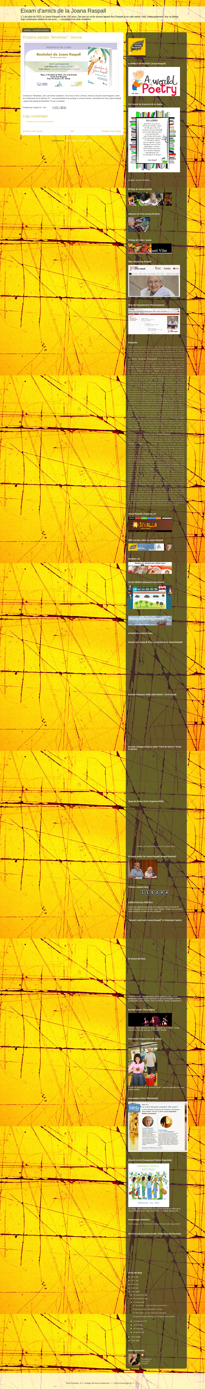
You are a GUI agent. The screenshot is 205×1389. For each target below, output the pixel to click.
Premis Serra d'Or (162, 475)
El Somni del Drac (144, 405)
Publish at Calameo (145, 846)
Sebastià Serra (133, 491)
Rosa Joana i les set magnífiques (140, 487)
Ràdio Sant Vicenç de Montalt (156, 482)
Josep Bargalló (169, 441)
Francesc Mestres (164, 418)
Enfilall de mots (149, 407)
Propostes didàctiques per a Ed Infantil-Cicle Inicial (165, 478)
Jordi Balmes (149, 439)
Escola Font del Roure (148, 411)
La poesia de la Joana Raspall (154, 451)
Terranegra (180, 496)
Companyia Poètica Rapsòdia (150, 387)
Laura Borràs (179, 451)
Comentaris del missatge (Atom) (78, 141)
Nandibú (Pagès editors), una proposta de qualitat (154, 1316)
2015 (133, 1288)
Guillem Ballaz (143, 423)
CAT (129, 380)
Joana (130, 434)
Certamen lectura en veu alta (139, 382)
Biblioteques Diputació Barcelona (172, 371)
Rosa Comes (179, 484)
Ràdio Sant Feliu (140, 482)
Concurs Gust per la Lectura (148, 389)
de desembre (139, 1295)
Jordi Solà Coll (141, 441)
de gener (137, 1332)
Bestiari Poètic (147, 368)
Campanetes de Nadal (153, 375)
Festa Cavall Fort (162, 416)
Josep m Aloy (135, 443)
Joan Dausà (144, 432)
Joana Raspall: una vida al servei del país (152, 437)
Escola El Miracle (134, 411)
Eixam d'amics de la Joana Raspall (63, 11)
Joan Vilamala (179, 432)
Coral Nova (159, 391)
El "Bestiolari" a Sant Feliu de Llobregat (149, 1313)
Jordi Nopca (167, 439)
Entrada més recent (33, 131)
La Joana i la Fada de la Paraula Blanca (148, 448)
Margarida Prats (160, 457)
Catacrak (135, 380)
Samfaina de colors (135, 489)
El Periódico (178, 402)
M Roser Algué (177, 455)
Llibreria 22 (146, 453)
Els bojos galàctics (178, 405)
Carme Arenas (157, 378)
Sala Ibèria (171, 487)
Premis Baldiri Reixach (146, 475)
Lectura (130, 453)
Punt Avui (172, 480)
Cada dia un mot (138, 375)
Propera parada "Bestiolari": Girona (147, 1309)
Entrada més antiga (111, 131)
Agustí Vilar (161, 351)
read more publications (165, 846)
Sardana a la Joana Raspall (172, 489)
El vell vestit (156, 405)
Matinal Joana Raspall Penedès (145, 460)
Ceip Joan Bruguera (157, 380)
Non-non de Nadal (165, 466)
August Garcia (134, 366)
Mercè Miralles (133, 462)
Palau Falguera (166, 469)
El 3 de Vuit (138, 400)
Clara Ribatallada (170, 382)
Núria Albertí (177, 466)
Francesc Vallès (134, 420)
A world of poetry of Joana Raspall (149, 349)
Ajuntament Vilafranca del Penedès (148, 354)
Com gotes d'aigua (177, 384)
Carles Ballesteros (134, 378)
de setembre (139, 1321)
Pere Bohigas (145, 471)
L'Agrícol (131, 446)
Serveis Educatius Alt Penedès (151, 491)
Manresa (150, 457)
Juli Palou (180, 444)
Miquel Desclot (145, 462)
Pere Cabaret (156, 471)
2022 (133, 1277)
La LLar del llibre (168, 448)
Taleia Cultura (171, 496)
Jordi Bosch (159, 439)
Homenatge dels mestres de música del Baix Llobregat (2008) (154, 1224)
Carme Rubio (179, 378)
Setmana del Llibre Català (173, 491)
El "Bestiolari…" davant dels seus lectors (150, 1305)
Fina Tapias (141, 418)
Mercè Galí (180, 460)
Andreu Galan (139, 356)
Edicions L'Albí (136, 398)
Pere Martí (166, 471)
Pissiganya (154, 473)
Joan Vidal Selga (167, 432)
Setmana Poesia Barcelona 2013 (140, 493)
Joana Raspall (163, 434)
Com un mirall (133, 387)
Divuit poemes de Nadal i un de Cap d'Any (153, 396)
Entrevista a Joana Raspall (138, 409)
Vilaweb (177, 502)
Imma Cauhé (134, 427)
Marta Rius (170, 457)
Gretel (135, 423)
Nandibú (155, 466)
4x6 (111, 1383)
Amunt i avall (175, 354)
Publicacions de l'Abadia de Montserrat (144, 480)
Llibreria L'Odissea (158, 453)
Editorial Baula (146, 398)
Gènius (130, 423)
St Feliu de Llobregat (148, 496)
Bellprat (138, 368)
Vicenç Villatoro (151, 502)
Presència (174, 475)
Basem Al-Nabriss (170, 366)
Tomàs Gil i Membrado (147, 498)
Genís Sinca (179, 420)
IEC (162, 425)
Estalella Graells (178, 414)
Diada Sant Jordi (164, 393)
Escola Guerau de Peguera (166, 411)
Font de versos (152, 418)
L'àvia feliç (138, 446)
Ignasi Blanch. (179, 425)
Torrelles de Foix (160, 498)
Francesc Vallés (177, 418)
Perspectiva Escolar (177, 471)
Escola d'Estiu (165, 409)
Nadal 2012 (132, 466)
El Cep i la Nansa (168, 400)
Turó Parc (170, 498)
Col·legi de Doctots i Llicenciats (146, 384)
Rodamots (171, 484)
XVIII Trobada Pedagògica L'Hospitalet (165, 505)
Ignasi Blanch (168, 425)
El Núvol (171, 402)
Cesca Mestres (157, 382)
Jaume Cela (159, 429)
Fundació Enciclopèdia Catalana (163, 420)
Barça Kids (160, 366)
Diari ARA (174, 393)
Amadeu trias (165, 354)
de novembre (139, 1298)
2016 (133, 1284)
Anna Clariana (162, 356)
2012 (133, 1340)
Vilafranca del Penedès (165, 502)
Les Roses (138, 453)
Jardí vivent (150, 429)
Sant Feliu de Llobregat (151, 489)
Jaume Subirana (133, 432)
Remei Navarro (133, 484)
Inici (72, 131)
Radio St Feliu (172, 482)
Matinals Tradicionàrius (166, 460)
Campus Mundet (168, 375)
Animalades (153, 356)
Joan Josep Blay (154, 432)
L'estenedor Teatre (155, 446)
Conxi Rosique (148, 391)
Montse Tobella (144, 464)
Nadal (182, 464)
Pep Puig (136, 471)
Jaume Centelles (169, 429)
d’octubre (137, 1302)
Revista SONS (163, 484)
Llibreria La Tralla (172, 453)
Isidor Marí (160, 427)
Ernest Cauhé (154, 409)
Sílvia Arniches (169, 493)
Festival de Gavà (174, 416)
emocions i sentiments (136, 407)
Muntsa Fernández (172, 464)
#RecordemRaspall (135, 347)
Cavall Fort (143, 380)
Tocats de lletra (133, 498)
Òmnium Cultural (142, 469)
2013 (133, 1337)
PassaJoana (176, 469)
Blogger (135, 1383)
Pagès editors (155, 469)
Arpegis (172, 362)
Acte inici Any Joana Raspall (145, 351)
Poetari (134, 475)
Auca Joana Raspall (177, 364)
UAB (175, 498)
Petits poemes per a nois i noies (139, 473)
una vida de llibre (150, 500)
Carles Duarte (146, 378)
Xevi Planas (144, 505)
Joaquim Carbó (173, 437)
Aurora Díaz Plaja (148, 366)
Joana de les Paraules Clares (144, 434)
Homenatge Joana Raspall (151, 425)
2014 (133, 1291)
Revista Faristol (152, 484)
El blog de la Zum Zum (151, 400)
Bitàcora (131, 373)
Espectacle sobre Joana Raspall (160, 414)
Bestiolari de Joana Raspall (165, 368)
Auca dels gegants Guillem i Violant (157, 364)
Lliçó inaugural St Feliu (143, 455)
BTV (167, 373)
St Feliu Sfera (161, 496)
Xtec (150, 505)
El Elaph (179, 400)
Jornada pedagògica (155, 441)
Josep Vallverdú (151, 444)
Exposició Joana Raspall (147, 416)
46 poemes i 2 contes (150, 347)
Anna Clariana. (174, 356)
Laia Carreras (170, 451)
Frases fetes (146, 420)
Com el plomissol (164, 384)
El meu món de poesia (159, 402)
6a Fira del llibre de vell (168, 347)
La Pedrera (138, 451)
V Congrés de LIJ (138, 502)
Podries (169, 473)
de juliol (136, 1325)
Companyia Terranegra (170, 387)
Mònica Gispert (157, 462)
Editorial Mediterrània (158, 398)
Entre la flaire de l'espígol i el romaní (169, 407)
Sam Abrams (180, 487)
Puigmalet (164, 480)
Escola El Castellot (177, 409)
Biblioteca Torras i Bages (148, 371)
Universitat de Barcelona (165, 500)
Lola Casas (155, 455)
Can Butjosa (180, 375)
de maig (137, 1328)
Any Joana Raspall (144, 358)
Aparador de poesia (174, 359)
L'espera (146, 446)
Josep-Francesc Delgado (167, 444)
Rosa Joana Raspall (160, 487)
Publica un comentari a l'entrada (39, 121)
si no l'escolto (158, 493)
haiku (150, 423)
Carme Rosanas (169, 378)
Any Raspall (162, 359)
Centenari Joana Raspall (175, 380)
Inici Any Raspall (148, 427)
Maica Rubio (142, 457)
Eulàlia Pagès (133, 416)
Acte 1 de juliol (166, 349)
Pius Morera (162, 473)
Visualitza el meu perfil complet (146, 1361)
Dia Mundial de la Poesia (148, 393)
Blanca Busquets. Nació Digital (144, 373)
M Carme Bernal (165, 455)
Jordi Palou (176, 439)
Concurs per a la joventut (168, 389)
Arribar (178, 362)
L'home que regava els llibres (172, 446)
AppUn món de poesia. (161, 362)
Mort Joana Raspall (156, 464)
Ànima (146, 356)
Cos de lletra (169, 391)
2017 (133, 1280)
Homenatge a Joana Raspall (164, 423)
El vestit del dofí (165, 405)
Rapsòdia (181, 482)
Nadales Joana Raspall (144, 466)
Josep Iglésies (179, 441)
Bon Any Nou (160, 373)
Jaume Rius (179, 429)
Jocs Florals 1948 (138, 439)
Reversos (142, 484)
